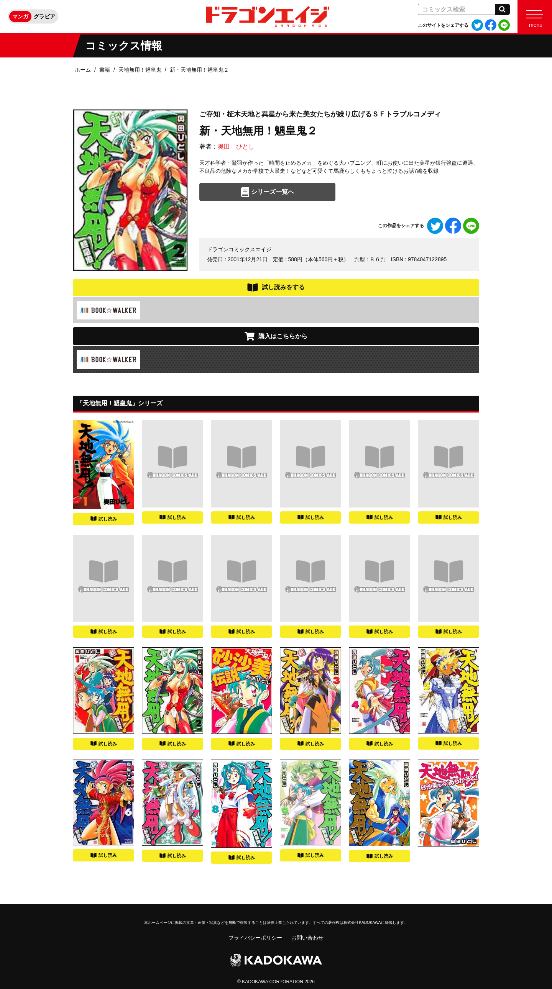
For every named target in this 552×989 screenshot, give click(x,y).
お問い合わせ (307, 938)
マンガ (20, 16)
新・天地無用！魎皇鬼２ (199, 70)
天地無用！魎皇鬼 (139, 70)
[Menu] (535, 16)
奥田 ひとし (236, 146)
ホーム (83, 70)
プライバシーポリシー (255, 938)
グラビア (44, 16)
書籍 (104, 70)
